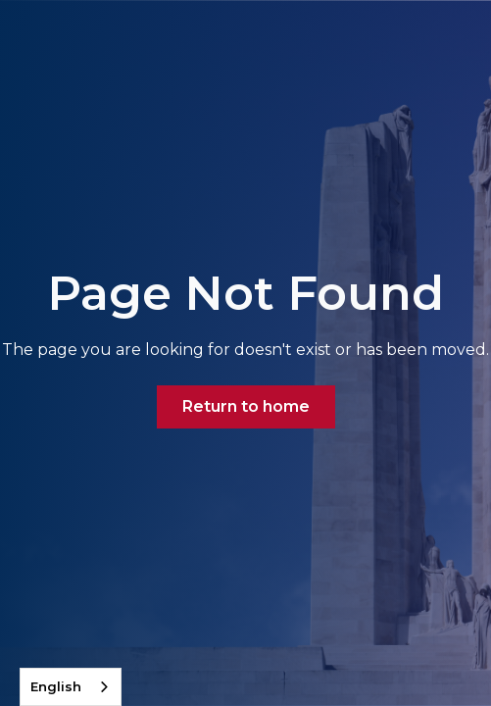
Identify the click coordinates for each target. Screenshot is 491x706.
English (55, 686)
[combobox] (71, 687)
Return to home (246, 406)
